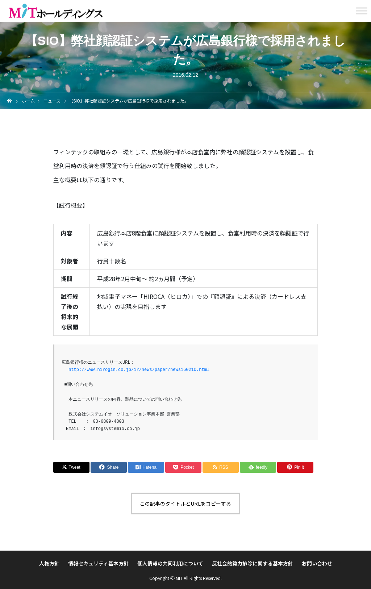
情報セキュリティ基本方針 (98, 563)
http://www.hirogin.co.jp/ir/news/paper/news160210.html (138, 369)
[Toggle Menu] (361, 10)
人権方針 (49, 563)
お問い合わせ (317, 563)
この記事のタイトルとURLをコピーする (185, 503)
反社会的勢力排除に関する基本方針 (252, 563)
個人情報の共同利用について (170, 563)
